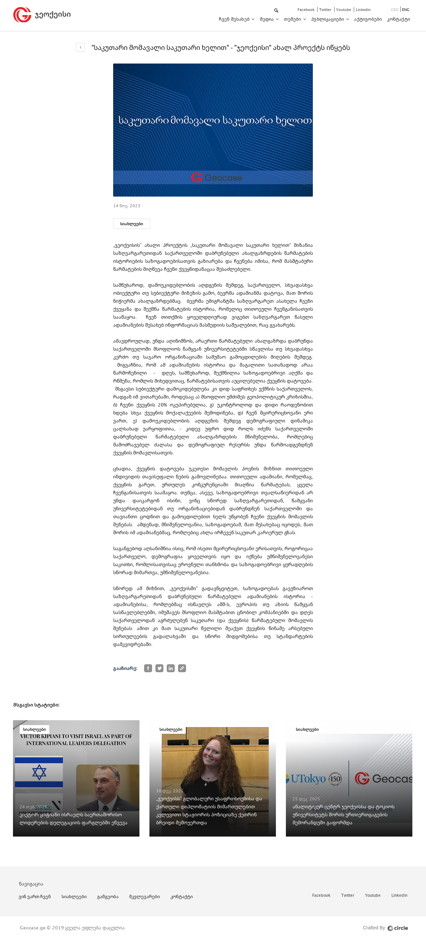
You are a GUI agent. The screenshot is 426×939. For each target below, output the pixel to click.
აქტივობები (368, 19)
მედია (267, 19)
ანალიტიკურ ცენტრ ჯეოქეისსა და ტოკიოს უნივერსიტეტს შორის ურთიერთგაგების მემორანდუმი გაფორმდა (343, 814)
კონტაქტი (398, 19)
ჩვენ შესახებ (235, 19)
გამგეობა (107, 896)
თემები (293, 19)
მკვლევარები (144, 896)
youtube (344, 9)
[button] (276, 11)
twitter (325, 9)
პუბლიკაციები (328, 19)
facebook (307, 9)
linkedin (363, 9)
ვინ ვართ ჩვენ (35, 896)
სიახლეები (131, 224)
